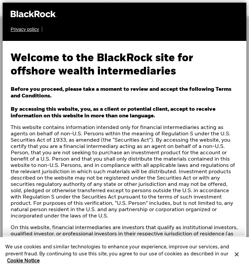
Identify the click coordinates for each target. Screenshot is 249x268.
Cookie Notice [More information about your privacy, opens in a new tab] (23, 263)
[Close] (236, 256)
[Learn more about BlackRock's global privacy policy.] (26, 29)
